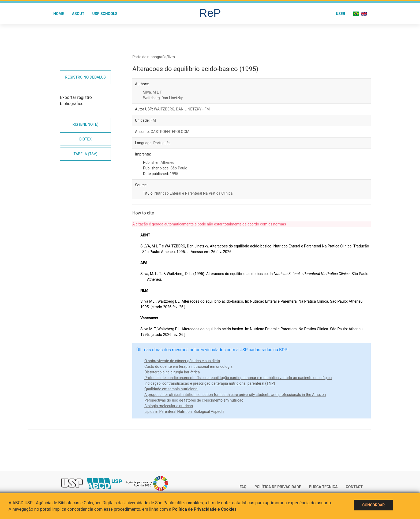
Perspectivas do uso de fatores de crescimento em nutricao (193, 400)
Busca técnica (323, 487)
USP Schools (105, 14)
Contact (354, 487)
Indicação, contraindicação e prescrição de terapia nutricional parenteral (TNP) (209, 383)
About (78, 14)
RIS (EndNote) (86, 124)
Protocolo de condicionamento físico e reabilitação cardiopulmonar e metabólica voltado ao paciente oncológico (238, 378)
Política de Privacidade (277, 487)
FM (153, 120)
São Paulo (178, 168)
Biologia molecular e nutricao (168, 406)
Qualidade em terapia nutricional (171, 389)
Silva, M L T (152, 92)
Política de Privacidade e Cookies (204, 509)
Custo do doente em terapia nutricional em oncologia (188, 366)
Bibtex (85, 139)
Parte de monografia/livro (153, 57)
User (340, 14)
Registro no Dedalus (85, 77)
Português (161, 143)
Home (58, 14)
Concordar (373, 505)
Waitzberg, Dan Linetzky (163, 98)
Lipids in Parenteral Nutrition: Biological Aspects (184, 411)
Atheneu (167, 162)
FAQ (243, 487)
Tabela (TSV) (85, 154)
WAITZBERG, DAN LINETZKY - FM (182, 109)
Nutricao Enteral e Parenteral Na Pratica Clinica (193, 193)
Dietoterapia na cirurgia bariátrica (172, 372)
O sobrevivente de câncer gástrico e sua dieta (182, 361)
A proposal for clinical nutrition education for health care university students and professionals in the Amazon (235, 394)
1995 (174, 174)
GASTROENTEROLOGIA (170, 131)
